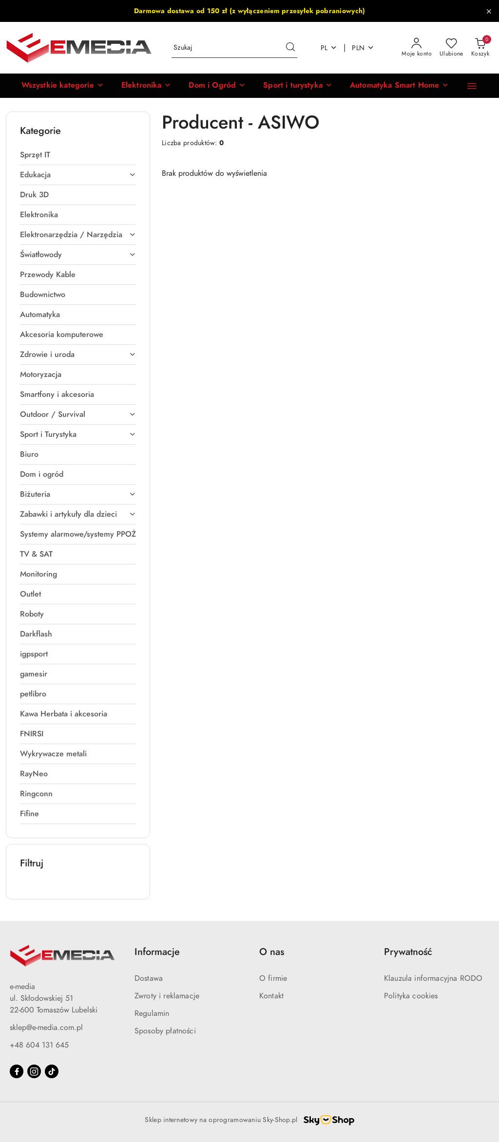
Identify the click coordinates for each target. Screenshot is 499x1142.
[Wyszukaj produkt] (234, 48)
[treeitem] (78, 155)
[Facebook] (16, 1071)
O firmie (273, 978)
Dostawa (148, 978)
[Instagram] (34, 1071)
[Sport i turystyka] (289, 86)
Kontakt (271, 996)
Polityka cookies (411, 996)
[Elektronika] (138, 86)
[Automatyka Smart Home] (391, 86)
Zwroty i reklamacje (166, 996)
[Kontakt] (472, 86)
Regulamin (151, 1013)
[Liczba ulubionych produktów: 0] (451, 48)
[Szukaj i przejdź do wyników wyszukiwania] (290, 47)
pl (329, 48)
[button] (54, 86)
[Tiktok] (51, 1071)
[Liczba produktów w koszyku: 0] (480, 48)
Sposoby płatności (165, 1031)
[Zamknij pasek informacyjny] (488, 11)
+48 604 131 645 (39, 1045)
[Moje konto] (417, 48)
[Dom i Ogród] (208, 86)
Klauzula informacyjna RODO (433, 978)
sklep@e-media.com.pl (46, 1027)
